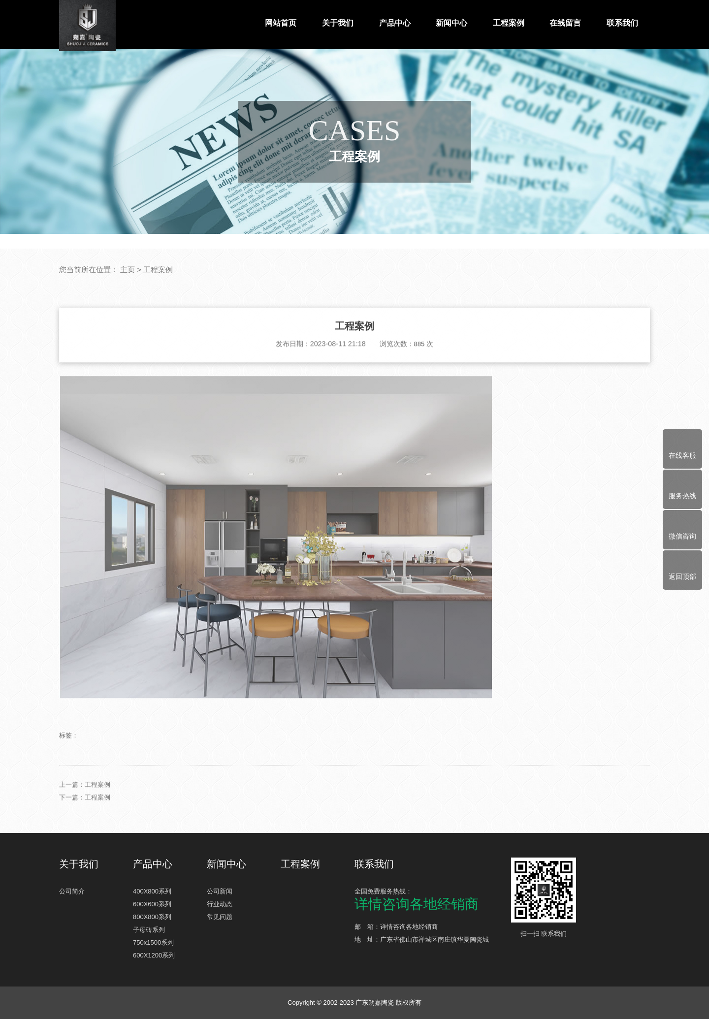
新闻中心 (451, 23)
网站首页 (280, 23)
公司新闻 (219, 891)
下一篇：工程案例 (84, 830)
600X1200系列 (154, 955)
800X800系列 (152, 917)
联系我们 (622, 23)
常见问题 (219, 917)
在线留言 (565, 23)
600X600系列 (152, 904)
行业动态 (219, 904)
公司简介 (72, 891)
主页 (127, 270)
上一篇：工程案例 (84, 818)
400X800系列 (152, 891)
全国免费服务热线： (428, 899)
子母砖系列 (149, 929)
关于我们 (338, 23)
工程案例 (508, 23)
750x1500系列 (153, 942)
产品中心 (395, 23)
